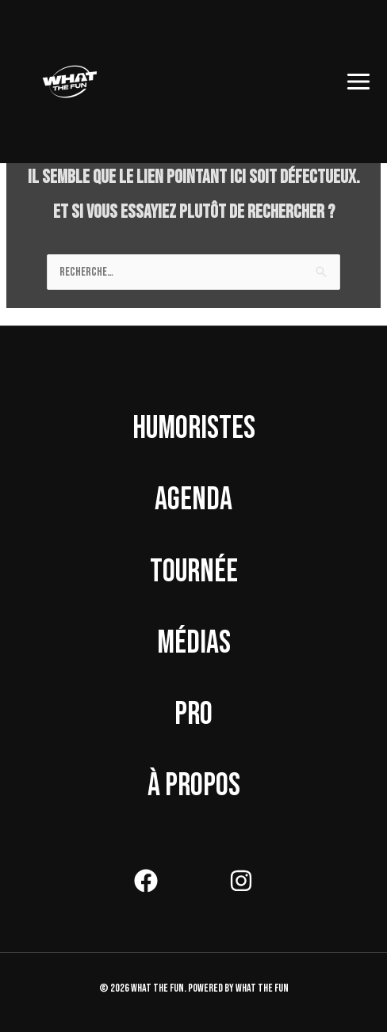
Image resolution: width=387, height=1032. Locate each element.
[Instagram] (241, 880)
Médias (194, 643)
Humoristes (193, 428)
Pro (193, 714)
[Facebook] (146, 880)
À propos (194, 786)
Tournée (194, 572)
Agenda (193, 500)
